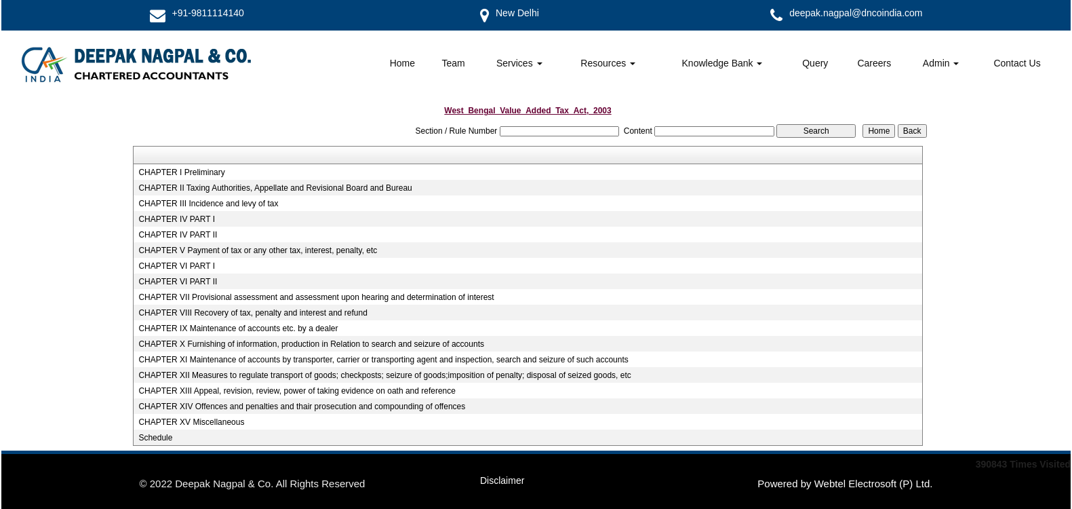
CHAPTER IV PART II (177, 235)
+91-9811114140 (208, 12)
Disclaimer (502, 480)
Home (402, 63)
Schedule (155, 437)
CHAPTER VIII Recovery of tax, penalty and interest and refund (253, 313)
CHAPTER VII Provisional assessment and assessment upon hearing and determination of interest (316, 297)
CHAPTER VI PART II (177, 281)
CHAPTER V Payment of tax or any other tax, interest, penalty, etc (257, 250)
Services (519, 63)
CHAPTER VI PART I (176, 266)
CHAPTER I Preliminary (181, 172)
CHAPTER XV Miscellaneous (191, 422)
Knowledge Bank (722, 63)
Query (815, 63)
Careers (874, 63)
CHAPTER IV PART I (176, 219)
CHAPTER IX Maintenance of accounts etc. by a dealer (238, 328)
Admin (941, 63)
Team (452, 63)
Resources (607, 63)
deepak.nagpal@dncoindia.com (855, 12)
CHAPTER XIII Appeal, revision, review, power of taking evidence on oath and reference (297, 391)
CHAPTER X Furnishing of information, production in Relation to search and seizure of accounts (311, 344)
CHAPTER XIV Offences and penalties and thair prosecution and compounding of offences (301, 406)
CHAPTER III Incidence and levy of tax (208, 203)
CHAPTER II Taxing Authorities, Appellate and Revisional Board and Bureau (275, 188)
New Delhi (517, 12)
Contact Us (1016, 63)
